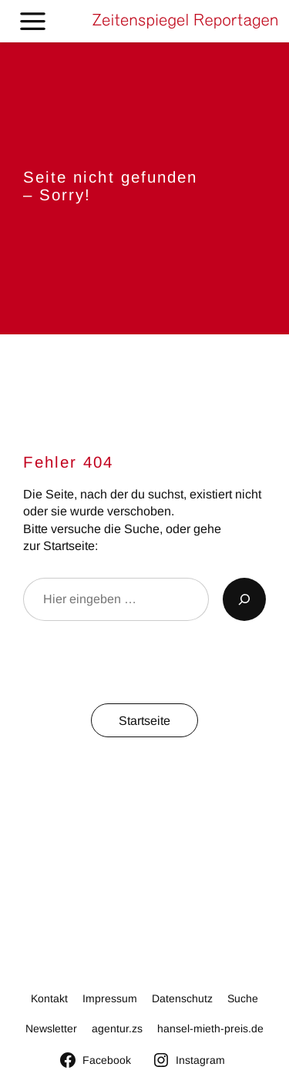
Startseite (144, 720)
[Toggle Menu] (33, 21)
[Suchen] (244, 599)
